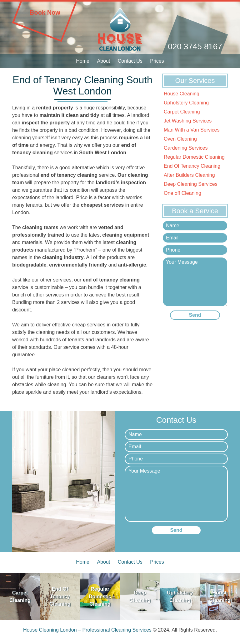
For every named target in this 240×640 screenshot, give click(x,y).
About (103, 61)
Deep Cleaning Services (191, 184)
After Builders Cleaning (189, 175)
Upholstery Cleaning (186, 102)
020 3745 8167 (195, 46)
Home (82, 61)
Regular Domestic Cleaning (194, 157)
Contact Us (130, 61)
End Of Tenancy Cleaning (192, 166)
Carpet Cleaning (182, 111)
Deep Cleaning (140, 596)
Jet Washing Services (188, 120)
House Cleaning (181, 93)
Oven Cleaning (180, 139)
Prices (157, 61)
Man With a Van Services (191, 129)
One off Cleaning (182, 193)
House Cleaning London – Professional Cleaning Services (87, 630)
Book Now (45, 12)
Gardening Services (186, 148)
